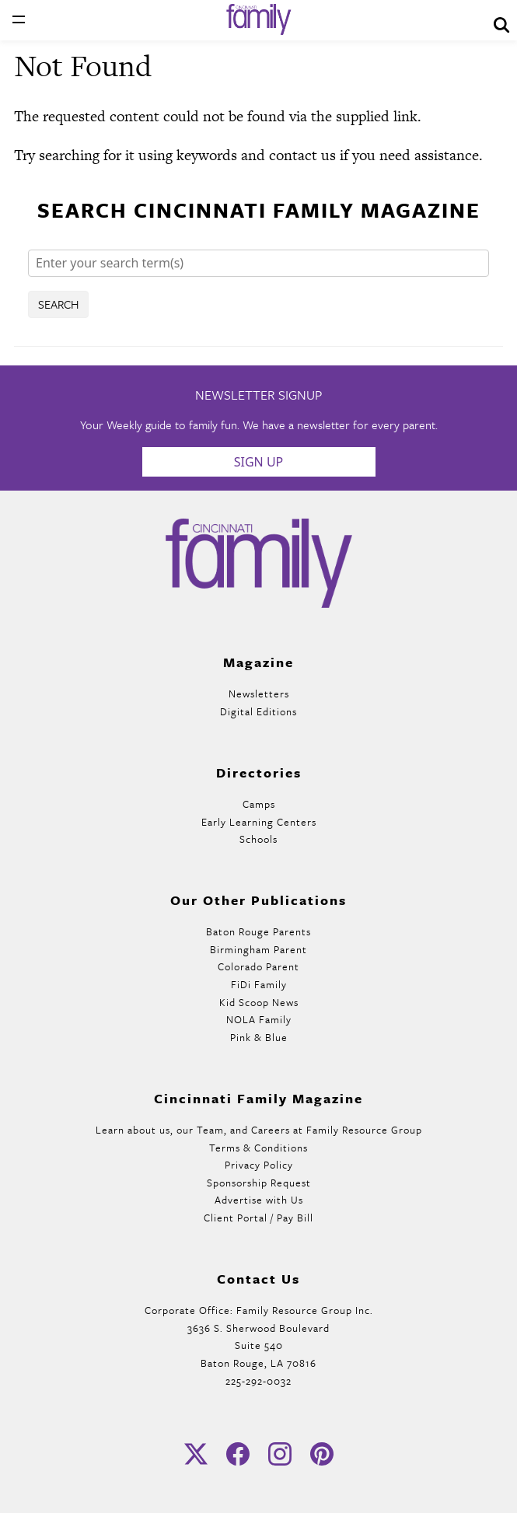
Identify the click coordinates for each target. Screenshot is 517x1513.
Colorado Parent (258, 966)
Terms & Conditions (258, 1147)
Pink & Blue (259, 1037)
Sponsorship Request (259, 1182)
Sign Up (259, 461)
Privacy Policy (259, 1164)
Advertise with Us (259, 1199)
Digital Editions (258, 711)
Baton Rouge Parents (258, 931)
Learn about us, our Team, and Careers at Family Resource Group (259, 1129)
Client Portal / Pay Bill (258, 1217)
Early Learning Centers (258, 822)
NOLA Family (259, 1019)
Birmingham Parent (258, 949)
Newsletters (259, 693)
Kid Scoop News (259, 1002)
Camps (259, 804)
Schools (258, 839)
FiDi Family (259, 984)
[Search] (258, 263)
